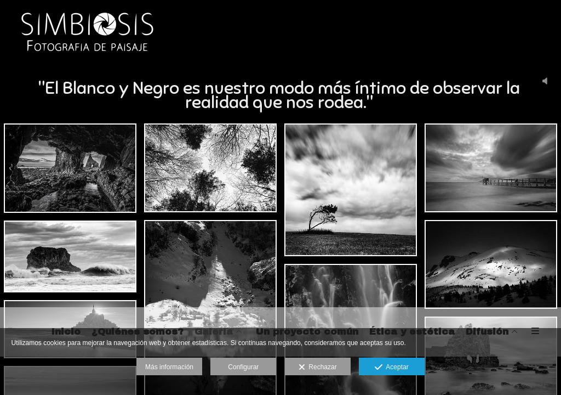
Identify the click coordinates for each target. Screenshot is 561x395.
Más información (169, 367)
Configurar (243, 367)
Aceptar (391, 367)
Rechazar (318, 367)
